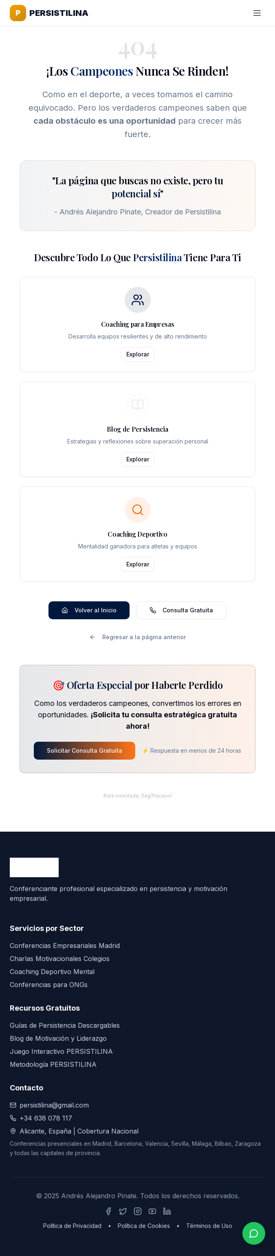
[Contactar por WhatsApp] (253, 1234)
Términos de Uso (209, 1225)
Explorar (137, 354)
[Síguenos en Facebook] (108, 1211)
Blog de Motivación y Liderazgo (58, 1038)
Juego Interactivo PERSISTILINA (61, 1051)
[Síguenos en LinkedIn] (167, 1211)
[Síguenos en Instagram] (138, 1211)
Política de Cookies (144, 1225)
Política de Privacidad (72, 1225)
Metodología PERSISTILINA (53, 1064)
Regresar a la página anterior (137, 636)
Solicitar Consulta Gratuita (84, 750)
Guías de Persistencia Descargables (65, 1025)
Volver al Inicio (89, 610)
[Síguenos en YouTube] (152, 1211)
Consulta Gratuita (181, 610)
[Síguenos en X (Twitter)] (123, 1211)
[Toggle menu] (257, 13)
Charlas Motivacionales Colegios (60, 959)
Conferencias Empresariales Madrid (65, 945)
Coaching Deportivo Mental (52, 972)
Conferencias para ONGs (49, 985)
